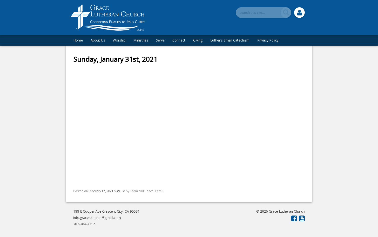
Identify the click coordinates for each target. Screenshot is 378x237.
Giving (197, 40)
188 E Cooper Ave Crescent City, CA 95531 (106, 211)
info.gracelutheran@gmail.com (97, 217)
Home (78, 40)
